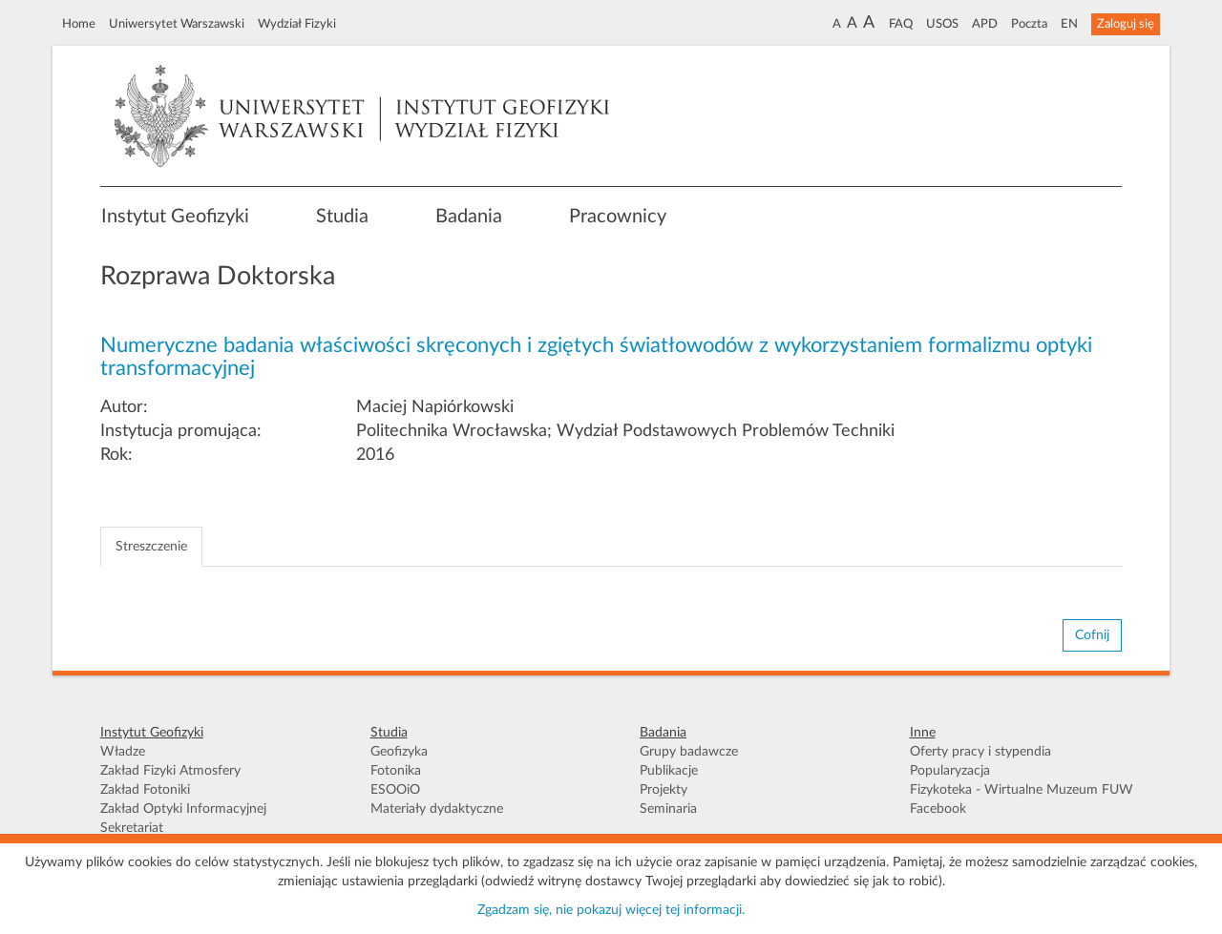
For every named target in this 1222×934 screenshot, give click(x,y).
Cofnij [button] (1092, 635)
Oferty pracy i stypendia (980, 751)
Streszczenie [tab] (151, 546)
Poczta (1029, 24)
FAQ (901, 24)
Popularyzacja (950, 771)
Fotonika (395, 771)
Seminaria (668, 809)
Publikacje (669, 771)
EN (1069, 24)
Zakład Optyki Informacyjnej (183, 809)
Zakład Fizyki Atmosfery (170, 771)
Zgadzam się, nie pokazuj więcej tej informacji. (611, 910)
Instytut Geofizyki (175, 216)
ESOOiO (395, 790)
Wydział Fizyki (297, 24)
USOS (942, 24)
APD (985, 24)
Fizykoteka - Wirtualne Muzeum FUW (1021, 790)
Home (78, 24)
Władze (122, 751)
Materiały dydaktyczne (436, 809)
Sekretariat (131, 828)
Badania (468, 216)
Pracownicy (617, 216)
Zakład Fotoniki (145, 790)
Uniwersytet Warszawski (176, 24)
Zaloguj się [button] (1125, 24)
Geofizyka (399, 751)
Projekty (663, 790)
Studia (342, 216)
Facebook (938, 809)
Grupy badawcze (689, 751)
